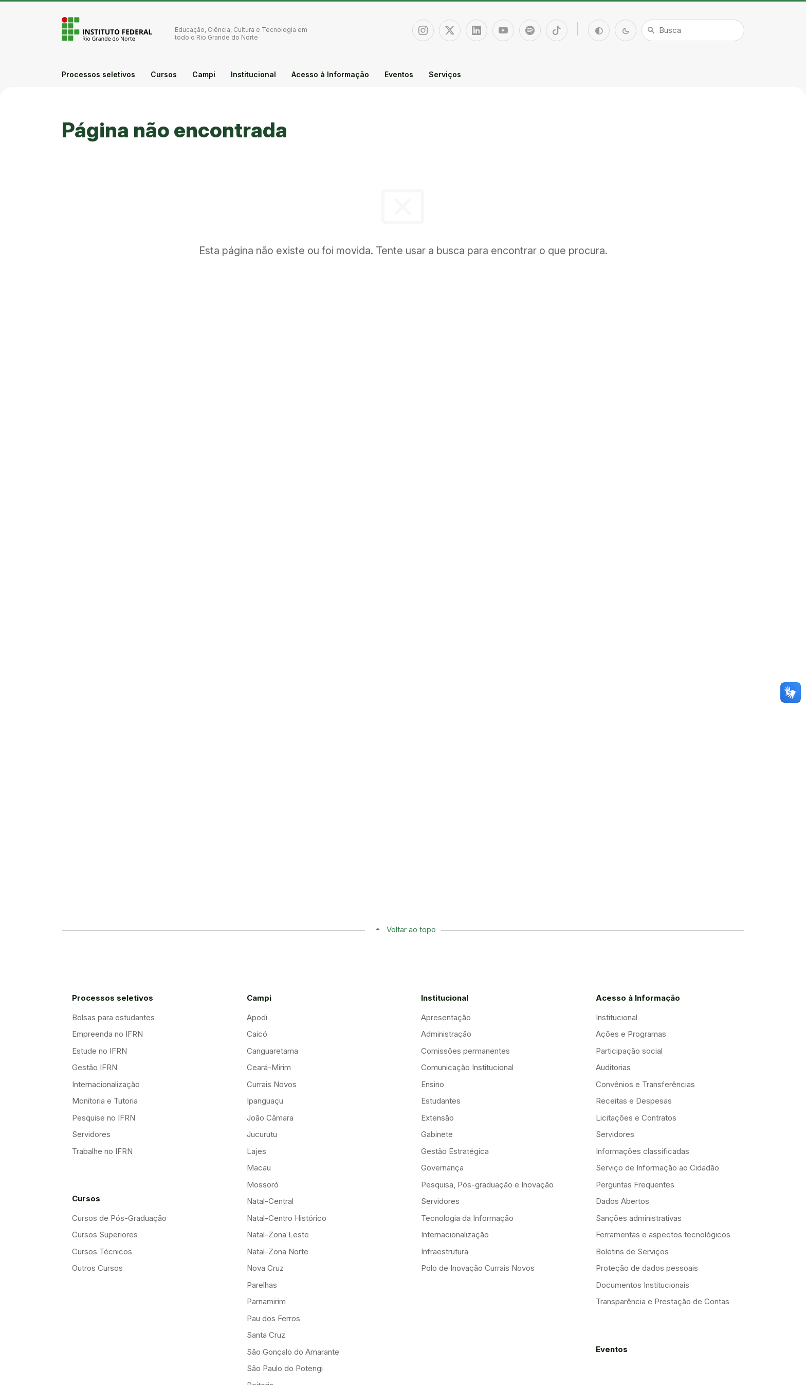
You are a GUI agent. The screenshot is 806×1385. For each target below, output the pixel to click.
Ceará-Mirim (269, 1067)
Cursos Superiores (105, 1234)
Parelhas (262, 1285)
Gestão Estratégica (455, 1151)
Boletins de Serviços (632, 1251)
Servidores (91, 1134)
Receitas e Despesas (634, 1101)
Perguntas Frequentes (635, 1184)
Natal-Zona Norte (277, 1251)
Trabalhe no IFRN (102, 1151)
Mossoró (263, 1184)
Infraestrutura (444, 1251)
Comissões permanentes (465, 1051)
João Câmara (270, 1118)
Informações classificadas (642, 1151)
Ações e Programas (631, 1034)
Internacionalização (106, 1084)
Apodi (257, 1017)
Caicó (257, 1034)
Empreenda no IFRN (107, 1034)
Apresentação (446, 1017)
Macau (259, 1168)
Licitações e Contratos (636, 1118)
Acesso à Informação (330, 74)
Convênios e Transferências (645, 1084)
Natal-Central (270, 1201)
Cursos (164, 74)
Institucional (253, 74)
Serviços (445, 74)
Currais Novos (272, 1084)
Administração (446, 1034)
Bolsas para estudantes (113, 1017)
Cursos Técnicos (102, 1251)
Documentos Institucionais (642, 1285)
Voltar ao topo (411, 929)
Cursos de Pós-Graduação (119, 1218)
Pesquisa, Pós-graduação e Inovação (487, 1184)
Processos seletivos (98, 74)
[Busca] (693, 30)
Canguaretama (272, 1051)
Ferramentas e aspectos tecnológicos (663, 1234)
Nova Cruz (265, 1268)
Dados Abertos (622, 1201)
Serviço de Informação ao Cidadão (657, 1168)
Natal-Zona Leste (278, 1234)
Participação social (629, 1051)
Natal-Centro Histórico (286, 1218)
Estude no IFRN (99, 1051)
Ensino (432, 1084)
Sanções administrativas (639, 1218)
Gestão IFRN (94, 1067)
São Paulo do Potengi (285, 1368)
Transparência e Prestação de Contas (662, 1301)
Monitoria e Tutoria (105, 1101)
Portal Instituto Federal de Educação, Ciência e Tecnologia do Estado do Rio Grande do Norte (108, 29)
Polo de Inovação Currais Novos (478, 1268)
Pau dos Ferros (273, 1318)
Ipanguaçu (265, 1101)
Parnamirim (266, 1301)
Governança (442, 1168)
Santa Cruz (266, 1335)
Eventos (398, 74)
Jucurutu (262, 1134)
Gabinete (437, 1134)
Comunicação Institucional (467, 1067)
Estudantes (441, 1101)
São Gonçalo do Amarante (293, 1352)
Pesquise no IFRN (103, 1118)
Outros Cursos (97, 1268)
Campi (203, 74)
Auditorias (613, 1067)
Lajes (256, 1151)
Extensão (437, 1118)
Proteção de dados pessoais (647, 1268)
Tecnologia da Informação (467, 1218)
